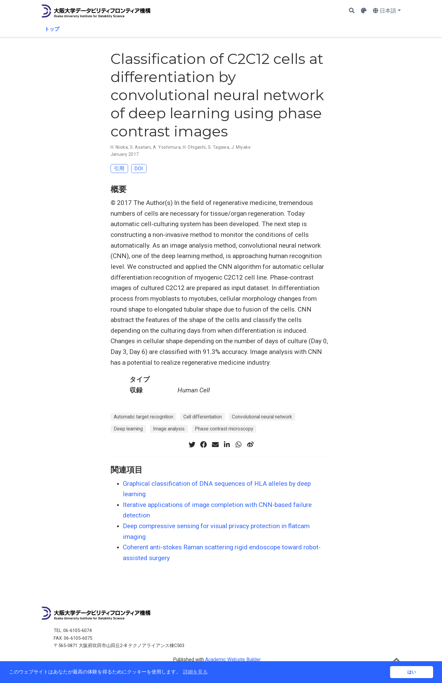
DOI (139, 168)
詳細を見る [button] (195, 671)
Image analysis (169, 429)
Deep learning (128, 429)
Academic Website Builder (233, 659)
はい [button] (411, 671)
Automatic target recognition (143, 417)
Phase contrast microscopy (224, 429)
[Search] (351, 10)
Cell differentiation (202, 417)
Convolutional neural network (262, 417)
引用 (119, 168)
